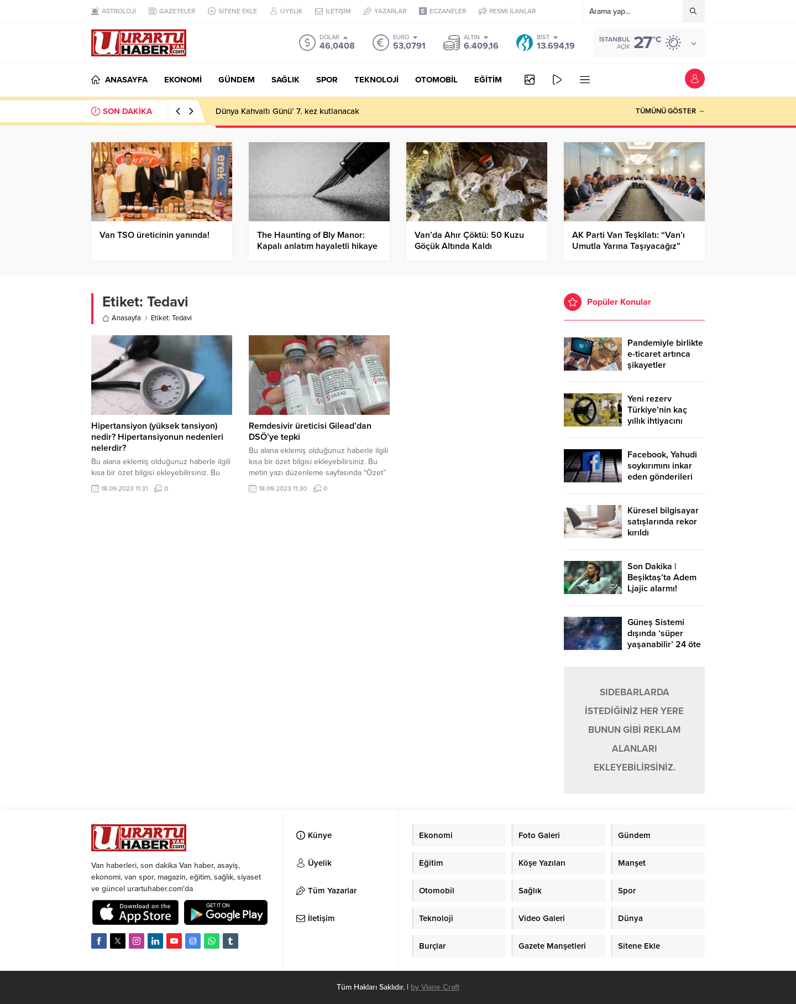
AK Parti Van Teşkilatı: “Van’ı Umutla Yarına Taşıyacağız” (628, 241)
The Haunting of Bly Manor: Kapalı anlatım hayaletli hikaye (317, 241)
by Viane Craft (435, 987)
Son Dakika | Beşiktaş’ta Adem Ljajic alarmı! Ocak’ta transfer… (662, 583)
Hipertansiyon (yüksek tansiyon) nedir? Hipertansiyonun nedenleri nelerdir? (157, 437)
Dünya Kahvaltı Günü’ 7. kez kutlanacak (287, 111)
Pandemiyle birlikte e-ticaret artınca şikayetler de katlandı (665, 359)
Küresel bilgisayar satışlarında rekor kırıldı (663, 521)
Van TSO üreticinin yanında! (155, 235)
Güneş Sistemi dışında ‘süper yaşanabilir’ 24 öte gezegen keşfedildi (664, 639)
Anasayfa (121, 318)
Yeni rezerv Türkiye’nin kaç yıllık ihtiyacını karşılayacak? (657, 415)
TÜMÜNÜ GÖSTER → (670, 111)
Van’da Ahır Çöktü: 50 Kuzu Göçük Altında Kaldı (469, 241)
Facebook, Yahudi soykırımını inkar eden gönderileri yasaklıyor (662, 471)
